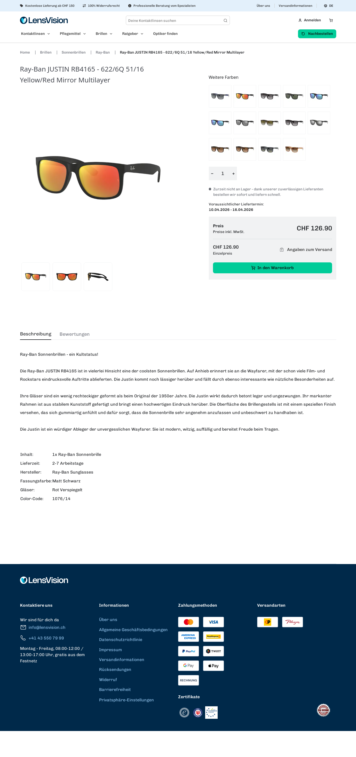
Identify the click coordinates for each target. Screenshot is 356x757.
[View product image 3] (98, 276)
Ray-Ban (103, 52)
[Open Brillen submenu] (112, 34)
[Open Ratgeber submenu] (143, 34)
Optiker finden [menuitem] (165, 33)
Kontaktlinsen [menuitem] (33, 33)
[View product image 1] (35, 276)
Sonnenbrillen (74, 52)
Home (25, 52)
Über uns (263, 6)
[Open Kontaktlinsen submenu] (50, 34)
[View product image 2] (67, 276)
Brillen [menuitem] (101, 33)
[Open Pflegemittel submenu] (86, 34)
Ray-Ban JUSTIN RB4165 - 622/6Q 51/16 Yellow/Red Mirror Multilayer (182, 52)
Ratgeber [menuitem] (130, 33)
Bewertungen (75, 334)
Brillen (46, 52)
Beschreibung (35, 334)
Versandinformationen (295, 6)
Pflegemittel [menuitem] (70, 33)
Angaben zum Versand (305, 250)
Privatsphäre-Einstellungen (126, 699)
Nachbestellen (317, 33)
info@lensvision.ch (43, 627)
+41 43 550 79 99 (42, 638)
